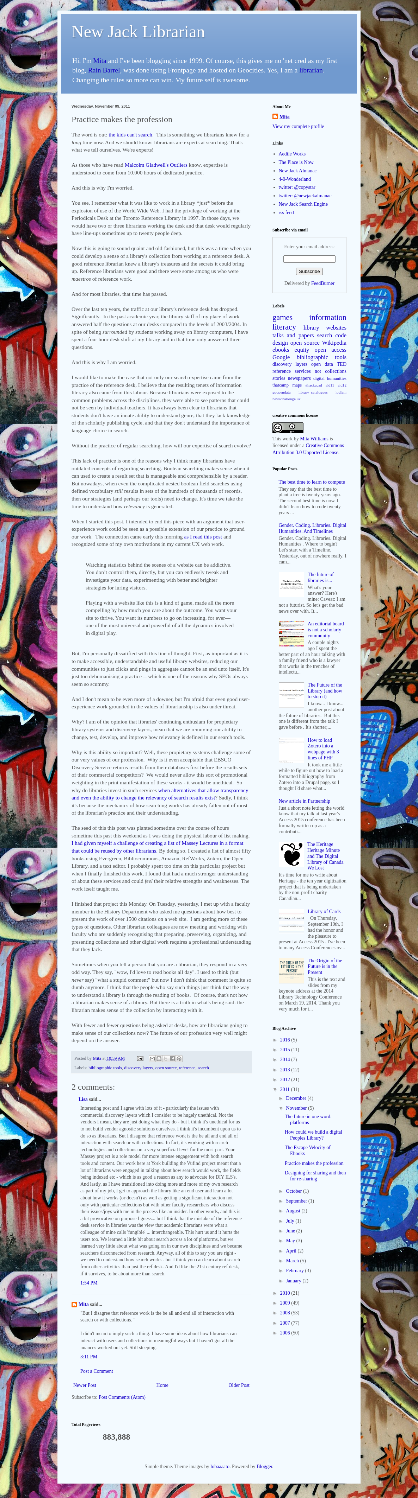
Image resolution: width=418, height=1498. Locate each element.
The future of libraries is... (321, 577)
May (291, 1240)
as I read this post (203, 537)
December (296, 1098)
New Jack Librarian (138, 31)
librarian (310, 70)
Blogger (264, 1466)
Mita (99, 60)
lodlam (341, 392)
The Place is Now (296, 162)
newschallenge (284, 399)
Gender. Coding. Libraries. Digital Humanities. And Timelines (312, 528)
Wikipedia (334, 342)
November (297, 1108)
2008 (285, 1312)
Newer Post (84, 1385)
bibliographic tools (105, 1067)
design (280, 342)
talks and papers (293, 335)
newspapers (299, 378)
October (294, 1191)
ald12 (342, 385)
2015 (285, 1049)
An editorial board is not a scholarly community (326, 629)
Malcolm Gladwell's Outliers (156, 165)
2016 (285, 1040)
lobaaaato (219, 1466)
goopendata (281, 392)
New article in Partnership (305, 801)
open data (322, 364)
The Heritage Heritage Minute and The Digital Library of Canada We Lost (325, 856)
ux (299, 399)
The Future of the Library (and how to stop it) (325, 691)
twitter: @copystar (297, 187)
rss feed (286, 212)
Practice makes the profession (314, 1163)
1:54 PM (89, 1283)
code (340, 335)
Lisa (83, 1099)
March (293, 1260)
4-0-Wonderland (295, 179)
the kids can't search (130, 135)
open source (166, 1067)
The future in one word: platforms (308, 1119)
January (294, 1280)
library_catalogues (313, 392)
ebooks (280, 349)
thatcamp (280, 385)
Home (162, 1385)
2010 (285, 1293)
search (203, 1067)
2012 (285, 1079)
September (297, 1201)
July (290, 1221)
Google (281, 357)
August (293, 1210)
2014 (285, 1059)
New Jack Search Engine (303, 204)
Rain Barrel (104, 70)
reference (187, 1067)
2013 (285, 1069)
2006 (285, 1333)
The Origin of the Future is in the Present (325, 966)
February (295, 1270)
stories (278, 378)
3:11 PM (88, 1356)
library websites (324, 327)
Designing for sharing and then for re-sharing (315, 1175)
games (282, 317)
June (291, 1231)
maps (297, 385)
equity (302, 349)
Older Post (239, 1385)
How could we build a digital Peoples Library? (313, 1135)
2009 (285, 1303)
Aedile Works (292, 154)
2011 (285, 1089)
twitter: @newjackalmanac (305, 195)
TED (341, 364)
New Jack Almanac (298, 170)
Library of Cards (324, 911)
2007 (285, 1323)
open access (330, 349)
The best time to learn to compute (312, 482)
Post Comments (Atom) (122, 1397)
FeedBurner (322, 283)
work (287, 438)
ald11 (330, 385)
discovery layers (138, 1067)
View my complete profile (298, 126)
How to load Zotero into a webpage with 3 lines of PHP (323, 749)
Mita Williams (314, 438)
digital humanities (329, 378)
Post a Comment (96, 1371)
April (291, 1251)
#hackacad (313, 385)
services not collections (321, 371)
